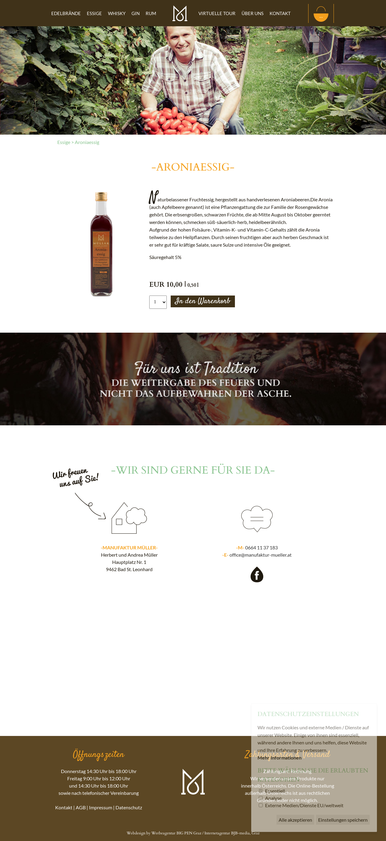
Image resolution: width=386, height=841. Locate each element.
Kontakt (280, 13)
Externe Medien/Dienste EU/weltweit (304, 805)
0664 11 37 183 (261, 547)
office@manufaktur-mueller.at (260, 555)
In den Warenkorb (202, 301)
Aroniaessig (87, 142)
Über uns (253, 13)
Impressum (100, 807)
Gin (135, 13)
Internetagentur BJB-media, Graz (232, 833)
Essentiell (275, 791)
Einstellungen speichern (343, 820)
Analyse (273, 798)
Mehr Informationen (280, 757)
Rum (151, 13)
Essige (94, 13)
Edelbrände (66, 13)
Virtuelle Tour (217, 13)
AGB (81, 807)
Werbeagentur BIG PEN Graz (176, 833)
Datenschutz (128, 807)
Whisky (116, 13)
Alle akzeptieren (295, 820)
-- (321, 17)
